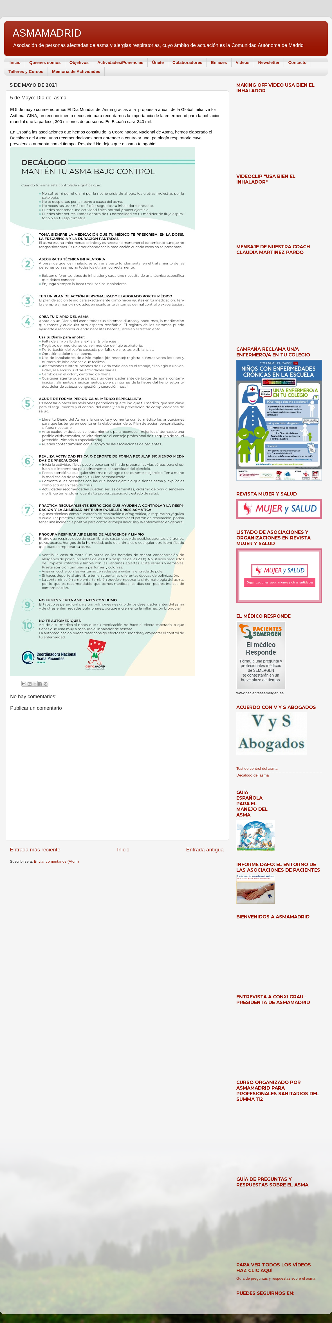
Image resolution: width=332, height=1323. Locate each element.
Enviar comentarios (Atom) (56, 861)
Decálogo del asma (252, 775)
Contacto (297, 62)
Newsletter (269, 62)
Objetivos (79, 62)
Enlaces (219, 62)
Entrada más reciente (35, 850)
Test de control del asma (256, 768)
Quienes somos (45, 62)
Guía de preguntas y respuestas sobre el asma (275, 1278)
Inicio (15, 62)
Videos (243, 62)
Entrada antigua (205, 850)
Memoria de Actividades (76, 71)
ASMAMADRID (47, 33)
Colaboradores (187, 62)
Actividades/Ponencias (120, 62)
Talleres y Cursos (25, 71)
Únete (158, 62)
